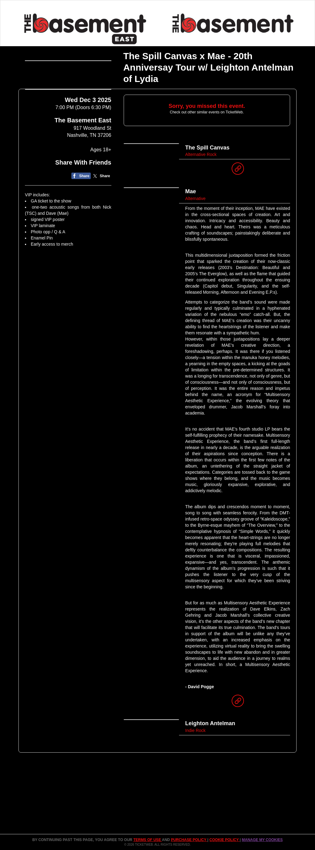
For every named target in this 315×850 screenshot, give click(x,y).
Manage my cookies (262, 840)
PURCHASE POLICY (189, 840)
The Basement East (82, 158)
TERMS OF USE (147, 840)
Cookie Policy (224, 840)
